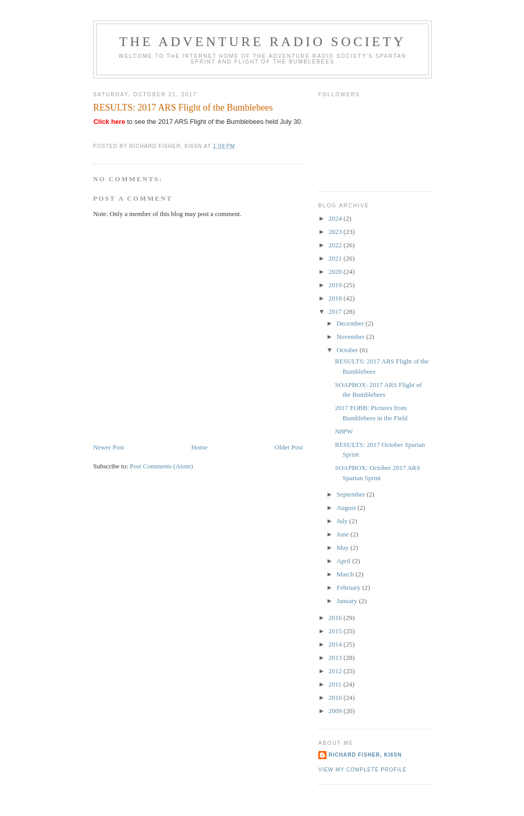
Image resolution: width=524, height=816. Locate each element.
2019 (336, 285)
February (349, 587)
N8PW (344, 431)
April (345, 561)
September (352, 494)
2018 (336, 298)
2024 (336, 218)
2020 (336, 271)
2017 (336, 311)
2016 (336, 617)
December (351, 323)
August (347, 507)
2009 (336, 711)
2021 (336, 258)
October (348, 350)
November (351, 336)
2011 (336, 684)
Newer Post (108, 447)
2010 (336, 697)
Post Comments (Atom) (161, 466)
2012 (336, 671)
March (346, 574)
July (343, 521)
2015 (336, 631)
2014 (336, 644)
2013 (336, 657)
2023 (336, 231)
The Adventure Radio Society (262, 41)
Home (199, 447)
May (344, 547)
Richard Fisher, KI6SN (365, 755)
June (344, 534)
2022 (336, 245)
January (348, 601)
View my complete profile (362, 769)
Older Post (289, 447)
